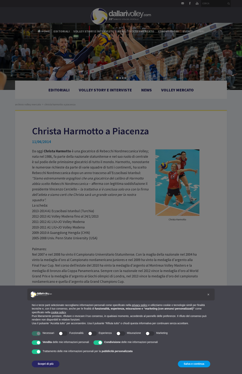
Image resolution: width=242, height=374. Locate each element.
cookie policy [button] (58, 312)
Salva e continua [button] (194, 363)
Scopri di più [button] (46, 363)
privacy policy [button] (140, 305)
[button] (208, 294)
